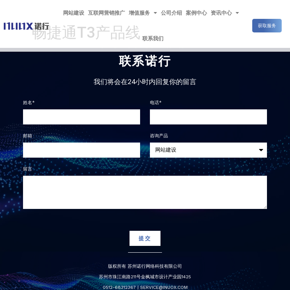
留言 (27, 169)
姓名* (29, 102)
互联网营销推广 (106, 13)
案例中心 (196, 13)
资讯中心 (225, 12)
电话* (156, 102)
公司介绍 (171, 13)
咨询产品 (159, 135)
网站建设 (73, 13)
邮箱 (27, 135)
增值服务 (143, 12)
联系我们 (153, 38)
